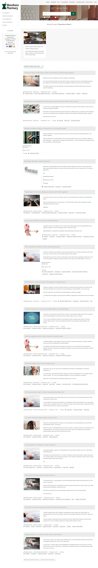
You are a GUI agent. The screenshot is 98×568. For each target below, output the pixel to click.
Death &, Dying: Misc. (48, 271)
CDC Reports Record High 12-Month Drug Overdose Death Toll (44, 392)
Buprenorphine (46, 231)
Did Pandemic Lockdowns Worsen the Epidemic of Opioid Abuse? (45, 282)
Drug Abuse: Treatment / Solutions (74, 236)
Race (73, 499)
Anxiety (32, 526)
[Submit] (73, 14)
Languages (53, 2)
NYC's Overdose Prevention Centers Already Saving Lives (42, 247)
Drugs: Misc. (71, 212)
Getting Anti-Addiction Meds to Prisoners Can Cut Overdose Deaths (45, 128)
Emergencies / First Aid (88, 236)
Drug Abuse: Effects (70, 93)
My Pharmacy (6, 13)
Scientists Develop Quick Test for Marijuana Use (40, 363)
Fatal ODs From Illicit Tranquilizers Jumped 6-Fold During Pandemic (46, 507)
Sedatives (72, 467)
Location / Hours (80, 2)
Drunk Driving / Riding (80, 212)
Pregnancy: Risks (29, 93)
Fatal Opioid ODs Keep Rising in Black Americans (40, 475)
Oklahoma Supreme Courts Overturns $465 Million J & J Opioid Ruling (46, 309)
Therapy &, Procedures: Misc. (55, 274)
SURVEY (47, 2)
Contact (4, 25)
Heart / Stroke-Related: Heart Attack (42, 93)
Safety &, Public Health (49, 186)
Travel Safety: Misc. (35, 212)
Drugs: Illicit (84, 93)
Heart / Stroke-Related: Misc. (58, 93)
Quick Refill (72, 2)
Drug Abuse (58, 186)
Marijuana (27, 212)
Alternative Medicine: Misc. (66, 301)
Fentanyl (61, 120)
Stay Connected (6, 19)
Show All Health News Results (48, 559)
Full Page (55, 91)
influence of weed (86, 202)
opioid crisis (46, 170)
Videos (58, 17)
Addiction (78, 93)
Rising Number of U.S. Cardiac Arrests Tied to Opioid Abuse (43, 534)
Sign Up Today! (89, 2)
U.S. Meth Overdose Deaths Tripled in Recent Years (41, 418)
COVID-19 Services (7, 22)
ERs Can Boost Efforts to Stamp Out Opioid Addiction (41, 221)
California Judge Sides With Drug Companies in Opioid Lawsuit (44, 336)
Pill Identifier (64, 2)
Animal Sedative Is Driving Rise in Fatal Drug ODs (40, 445)
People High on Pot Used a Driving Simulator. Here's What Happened (46, 192)
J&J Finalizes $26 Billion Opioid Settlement (37, 161)
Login (95, 2)
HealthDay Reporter (48, 176)
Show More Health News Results (31, 559)
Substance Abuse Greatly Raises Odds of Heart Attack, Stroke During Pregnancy (49, 73)
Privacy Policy (10, 53)
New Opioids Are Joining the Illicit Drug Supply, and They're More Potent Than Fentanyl (51, 101)
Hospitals (45, 238)
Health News (48, 17)
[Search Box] (57, 14)
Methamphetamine (53, 437)
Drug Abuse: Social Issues (48, 328)
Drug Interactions (57, 467)
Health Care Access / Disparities (63, 499)
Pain (91, 301)
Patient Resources (7, 16)
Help (59, 2)
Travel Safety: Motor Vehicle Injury (49, 212)
